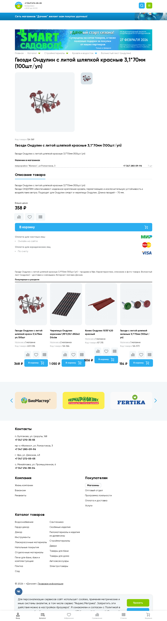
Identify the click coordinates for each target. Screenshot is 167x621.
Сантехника (56, 522)
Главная (19, 53)
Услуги (88, 505)
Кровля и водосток (84, 53)
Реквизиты (20, 495)
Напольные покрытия (27, 547)
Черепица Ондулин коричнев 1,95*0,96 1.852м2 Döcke (65, 335)
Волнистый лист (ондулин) (116, 53)
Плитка (19, 566)
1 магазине (26, 343)
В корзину (83, 227)
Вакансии (20, 490)
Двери (53, 545)
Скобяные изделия (60, 527)
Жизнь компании (24, 485)
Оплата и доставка (96, 500)
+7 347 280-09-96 (132, 166)
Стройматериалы (56, 53)
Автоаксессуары (59, 561)
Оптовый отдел (94, 490)
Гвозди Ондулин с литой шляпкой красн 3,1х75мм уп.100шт (29, 335)
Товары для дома (59, 556)
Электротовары (59, 566)
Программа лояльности (98, 495)
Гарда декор (22, 527)
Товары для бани (59, 550)
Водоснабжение (24, 522)
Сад (17, 571)
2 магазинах (61, 343)
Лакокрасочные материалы (31, 542)
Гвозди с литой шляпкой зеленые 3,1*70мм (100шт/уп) (135, 335)
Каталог (34, 53)
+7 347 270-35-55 (25, 439)
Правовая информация (50, 583)
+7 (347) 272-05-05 (33, 3)
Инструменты (22, 537)
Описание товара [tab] (30, 174)
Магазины (93, 485)
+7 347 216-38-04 (25, 468)
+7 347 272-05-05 (25, 458)
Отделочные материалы (29, 552)
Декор (18, 532)
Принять (138, 602)
